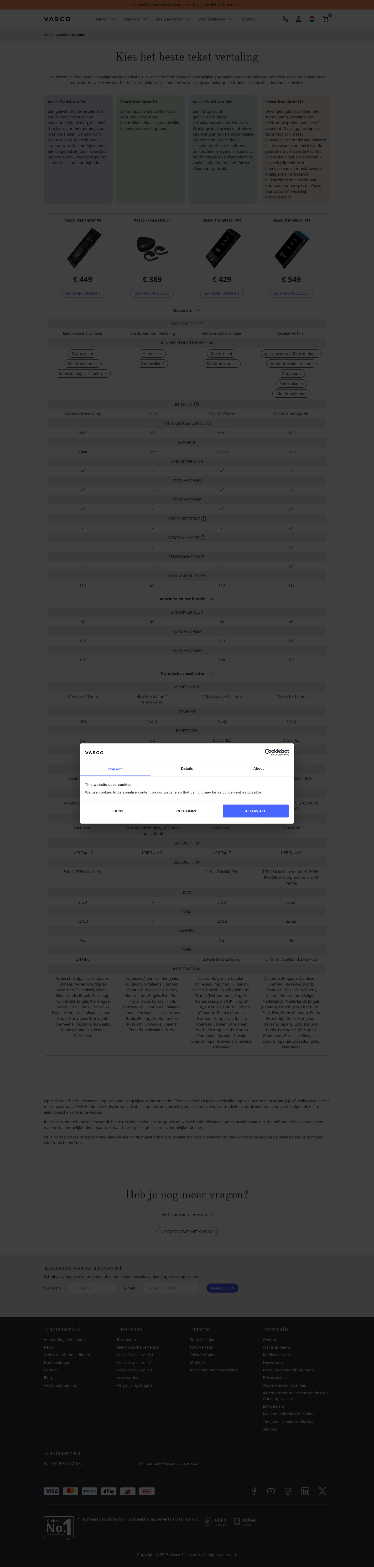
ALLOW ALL (255, 811)
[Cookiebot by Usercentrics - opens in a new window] (268, 752)
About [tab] (258, 768)
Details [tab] (187, 768)
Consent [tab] (115, 769)
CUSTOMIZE (187, 811)
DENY (118, 811)
